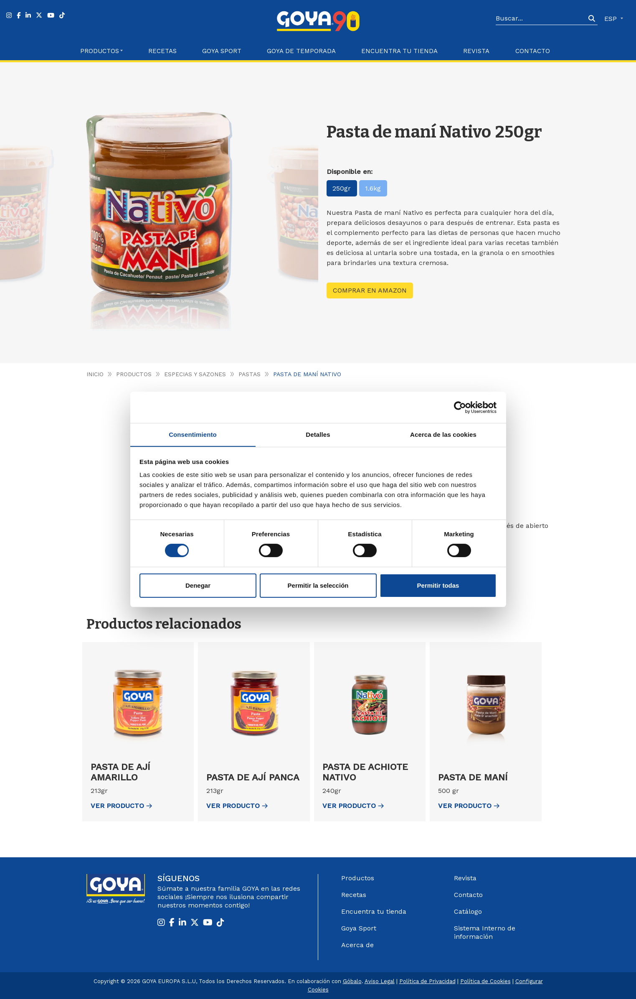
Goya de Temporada (301, 51)
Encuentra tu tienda (373, 911)
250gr (342, 188)
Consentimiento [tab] (193, 434)
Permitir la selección (318, 585)
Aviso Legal (380, 981)
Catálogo (468, 911)
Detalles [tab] (318, 434)
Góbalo (352, 981)
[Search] (541, 19)
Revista (476, 51)
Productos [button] (99, 51)
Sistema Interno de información (484, 932)
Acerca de (357, 945)
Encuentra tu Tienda (399, 51)
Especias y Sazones (195, 374)
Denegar (197, 585)
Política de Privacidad (427, 981)
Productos (134, 374)
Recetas (162, 51)
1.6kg (374, 188)
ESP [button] (611, 19)
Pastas (249, 374)
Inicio (95, 374)
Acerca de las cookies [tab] (443, 434)
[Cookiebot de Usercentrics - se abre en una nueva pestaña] (460, 407)
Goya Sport (221, 51)
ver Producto (121, 806)
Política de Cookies (485, 981)
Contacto (532, 51)
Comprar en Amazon (370, 290)
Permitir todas (438, 585)
